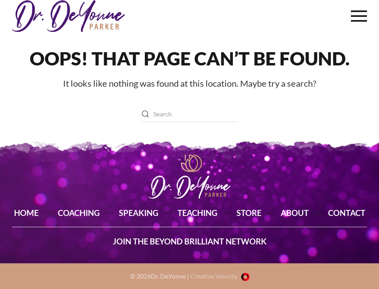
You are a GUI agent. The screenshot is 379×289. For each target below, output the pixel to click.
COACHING (79, 213)
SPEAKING (138, 213)
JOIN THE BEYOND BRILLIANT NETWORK (190, 241)
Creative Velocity (219, 276)
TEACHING (197, 213)
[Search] (189, 114)
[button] (359, 16)
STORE (248, 213)
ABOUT (295, 213)
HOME (26, 213)
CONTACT (346, 213)
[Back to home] (68, 16)
